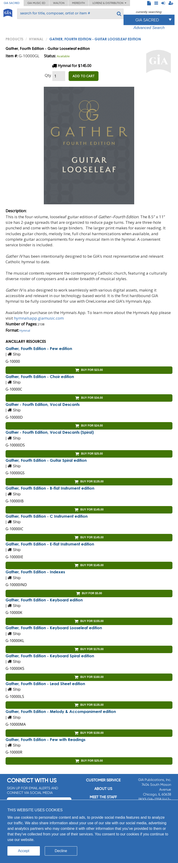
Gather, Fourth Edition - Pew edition (39, 348)
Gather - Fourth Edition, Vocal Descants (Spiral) (50, 432)
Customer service (103, 780)
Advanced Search (149, 28)
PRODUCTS (14, 39)
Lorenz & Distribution (109, 3)
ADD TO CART (84, 76)
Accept (23, 851)
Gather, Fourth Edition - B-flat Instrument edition (50, 488)
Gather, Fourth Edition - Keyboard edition (44, 600)
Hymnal (36, 39)
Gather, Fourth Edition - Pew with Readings (45, 739)
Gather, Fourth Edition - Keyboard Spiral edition (50, 656)
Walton (58, 3)
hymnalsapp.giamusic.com (39, 318)
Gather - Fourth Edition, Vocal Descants (42, 404)
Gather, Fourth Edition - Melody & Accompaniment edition (61, 711)
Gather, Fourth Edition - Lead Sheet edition (45, 683)
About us (103, 788)
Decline (61, 851)
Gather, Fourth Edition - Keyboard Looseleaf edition (54, 628)
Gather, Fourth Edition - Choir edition (40, 376)
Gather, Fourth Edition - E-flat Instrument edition (50, 544)
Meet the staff (103, 797)
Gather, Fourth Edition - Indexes (35, 572)
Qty (48, 75)
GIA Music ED (36, 3)
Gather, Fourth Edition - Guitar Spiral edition (46, 460)
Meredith (78, 3)
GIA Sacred (12, 3)
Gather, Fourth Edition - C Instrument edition (47, 516)
